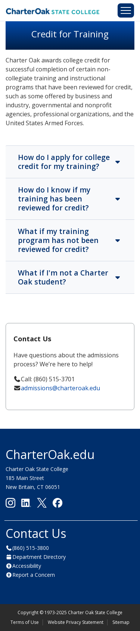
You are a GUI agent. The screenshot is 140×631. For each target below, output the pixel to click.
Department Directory (39, 556)
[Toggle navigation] (126, 10)
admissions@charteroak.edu (60, 388)
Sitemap (121, 622)
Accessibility (26, 565)
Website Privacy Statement (75, 622)
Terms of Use (24, 622)
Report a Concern (33, 574)
